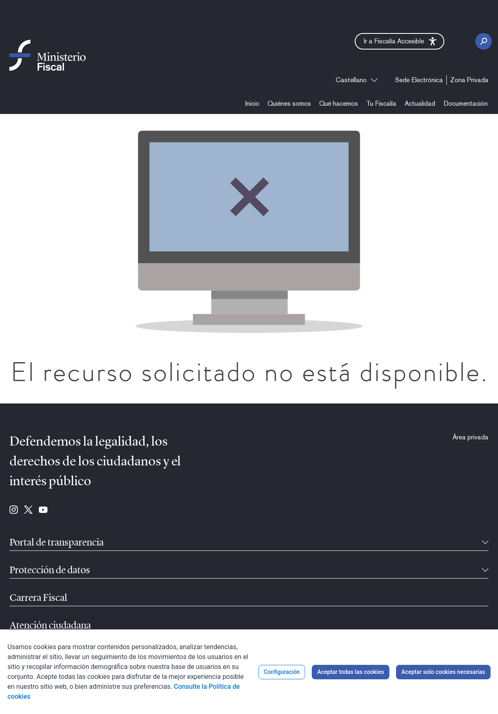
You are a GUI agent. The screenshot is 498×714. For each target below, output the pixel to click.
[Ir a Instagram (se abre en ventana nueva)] (13, 510)
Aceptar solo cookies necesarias (443, 672)
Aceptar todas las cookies (350, 672)
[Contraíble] (485, 543)
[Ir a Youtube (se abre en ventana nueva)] (43, 510)
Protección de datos (49, 571)
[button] (399, 41)
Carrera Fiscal (38, 598)
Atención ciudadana (50, 626)
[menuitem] (419, 80)
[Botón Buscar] (483, 41)
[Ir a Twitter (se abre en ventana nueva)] (28, 510)
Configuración (282, 672)
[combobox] (356, 80)
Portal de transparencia (56, 543)
